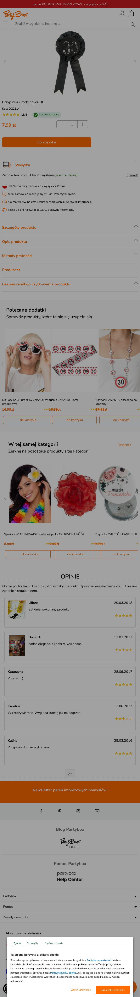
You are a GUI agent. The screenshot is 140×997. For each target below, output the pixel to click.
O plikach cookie (54, 943)
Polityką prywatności (99, 960)
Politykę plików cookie (63, 972)
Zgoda (17, 943)
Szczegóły (32, 943)
